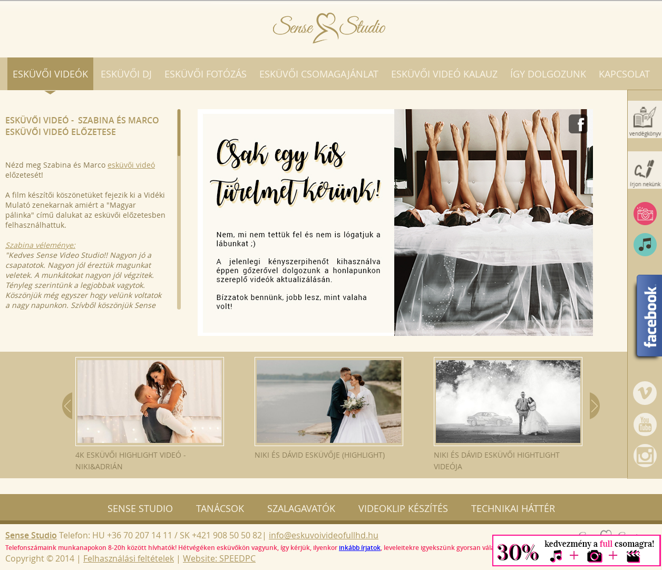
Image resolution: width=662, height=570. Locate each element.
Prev (67, 405)
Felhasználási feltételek (128, 558)
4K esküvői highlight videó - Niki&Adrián (149, 414)
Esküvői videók (50, 73)
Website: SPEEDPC (219, 558)
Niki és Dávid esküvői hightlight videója (508, 414)
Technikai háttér (513, 508)
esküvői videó (131, 165)
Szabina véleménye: (40, 245)
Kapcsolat (624, 73)
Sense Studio (140, 508)
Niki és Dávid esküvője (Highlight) (329, 408)
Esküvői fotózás (205, 73)
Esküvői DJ (126, 73)
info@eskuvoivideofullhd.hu (323, 535)
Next (595, 405)
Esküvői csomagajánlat (318, 73)
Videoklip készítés (403, 508)
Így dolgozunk (548, 73)
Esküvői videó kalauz (444, 73)
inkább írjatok (360, 547)
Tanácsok (220, 508)
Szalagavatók (301, 508)
